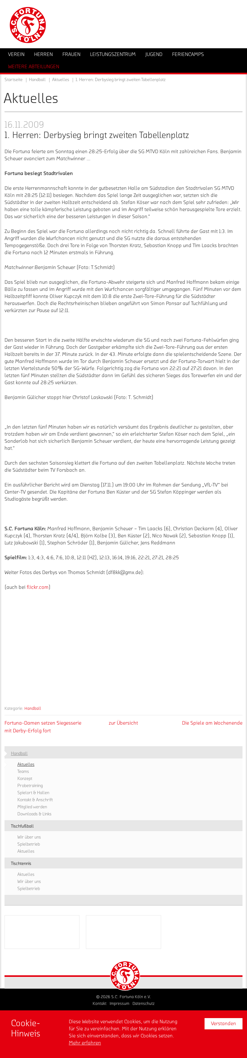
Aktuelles (60, 80)
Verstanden (223, 1023)
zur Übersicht (123, 723)
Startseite (14, 80)
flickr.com (38, 587)
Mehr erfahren (85, 1042)
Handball (32, 708)
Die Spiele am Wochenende (212, 723)
